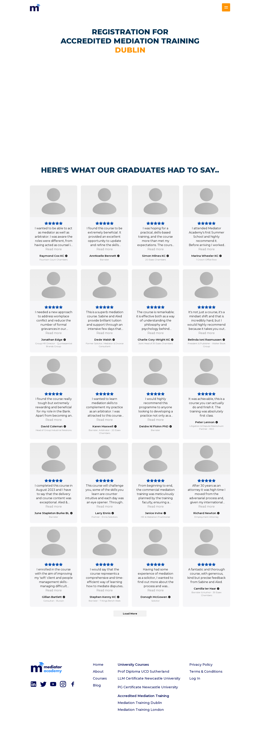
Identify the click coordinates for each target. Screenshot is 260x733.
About (98, 672)
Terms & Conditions (205, 672)
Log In (194, 678)
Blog (97, 685)
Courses (100, 678)
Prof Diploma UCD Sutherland (143, 672)
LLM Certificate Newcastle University (149, 678)
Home (98, 665)
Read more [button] (54, 249)
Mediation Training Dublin (140, 703)
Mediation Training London (141, 710)
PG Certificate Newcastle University (148, 687)
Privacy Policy (200, 665)
